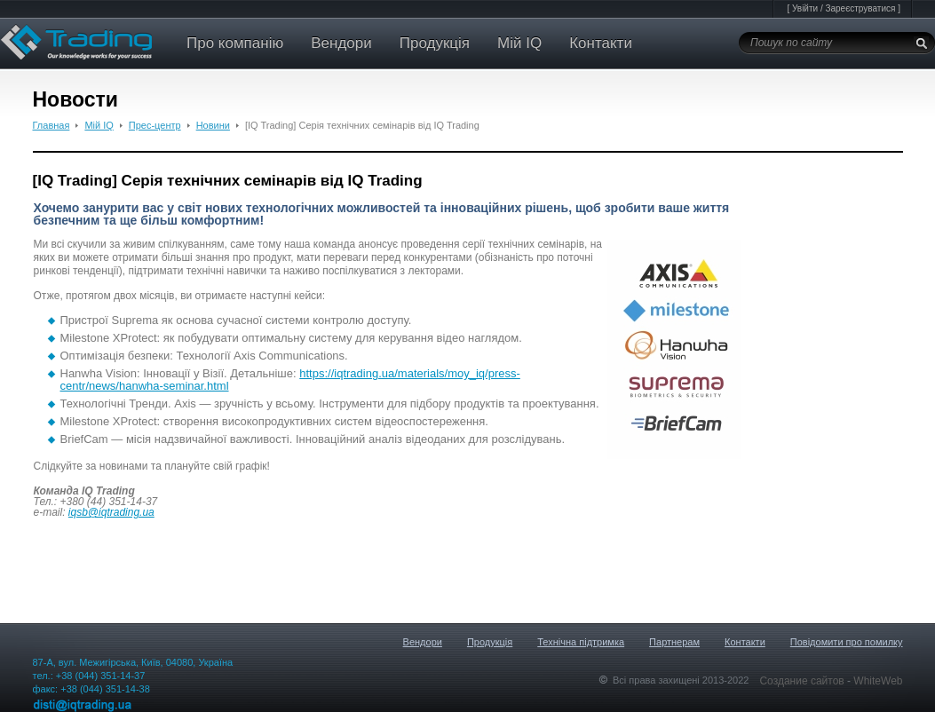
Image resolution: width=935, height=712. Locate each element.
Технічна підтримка (580, 642)
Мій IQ (519, 43)
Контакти (600, 43)
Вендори (341, 43)
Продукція (435, 43)
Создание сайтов (803, 681)
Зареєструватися (860, 8)
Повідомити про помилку (846, 642)
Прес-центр (155, 125)
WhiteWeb (877, 681)
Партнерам (674, 642)
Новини (213, 125)
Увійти (805, 8)
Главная (51, 125)
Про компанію (234, 43)
